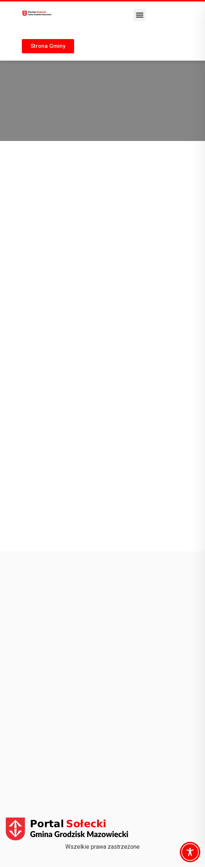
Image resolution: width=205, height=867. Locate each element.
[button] (140, 15)
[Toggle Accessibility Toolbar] (190, 852)
